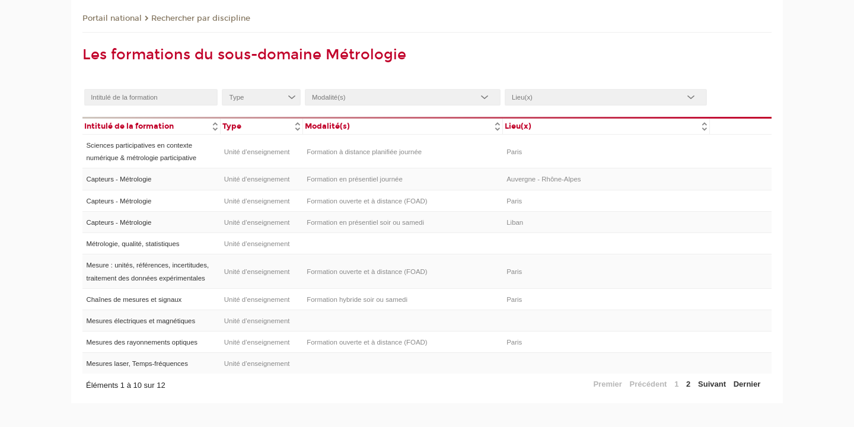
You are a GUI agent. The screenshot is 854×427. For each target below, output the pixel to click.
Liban (514, 222)
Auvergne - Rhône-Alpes (543, 179)
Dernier (747, 384)
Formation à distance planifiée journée (364, 151)
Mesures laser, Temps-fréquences (136, 363)
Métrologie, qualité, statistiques (132, 243)
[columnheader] (151, 125)
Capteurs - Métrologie (118, 179)
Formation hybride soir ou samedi (357, 299)
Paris (514, 151)
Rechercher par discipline (200, 18)
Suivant (712, 384)
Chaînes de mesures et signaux (133, 299)
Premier (607, 384)
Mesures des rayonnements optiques (141, 342)
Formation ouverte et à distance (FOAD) (367, 201)
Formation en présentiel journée (355, 179)
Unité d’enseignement (257, 151)
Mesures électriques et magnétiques (140, 320)
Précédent (648, 384)
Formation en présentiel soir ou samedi (365, 222)
